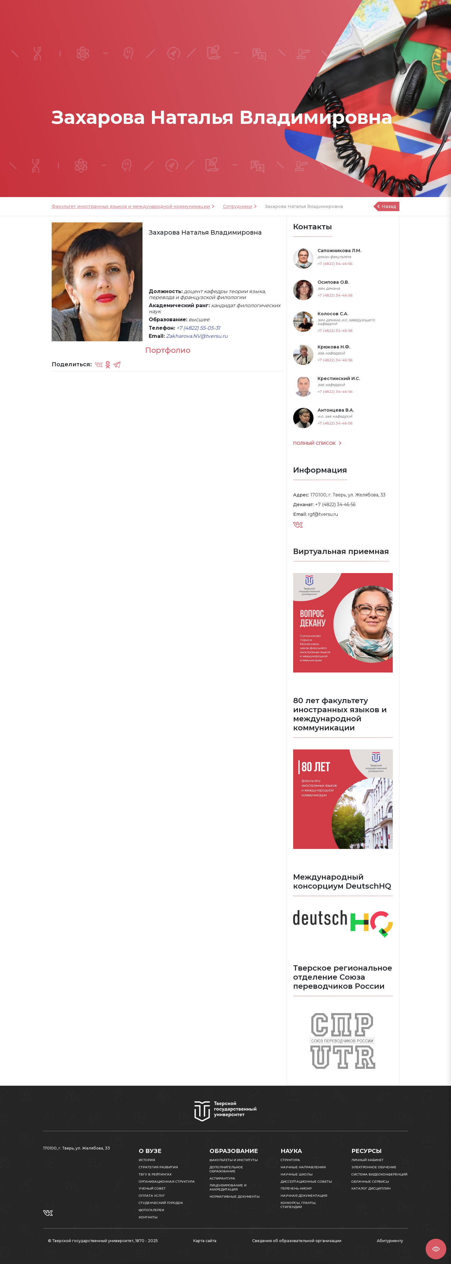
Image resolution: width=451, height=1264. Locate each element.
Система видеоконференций (379, 1174)
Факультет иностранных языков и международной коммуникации (131, 206)
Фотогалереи (151, 1210)
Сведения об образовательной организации (296, 1240)
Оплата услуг (152, 1196)
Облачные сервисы (370, 1182)
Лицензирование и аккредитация (228, 1187)
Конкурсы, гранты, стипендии (298, 1205)
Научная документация (304, 1196)
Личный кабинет (367, 1160)
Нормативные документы (235, 1197)
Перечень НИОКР (296, 1188)
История (147, 1160)
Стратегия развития (158, 1167)
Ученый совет (152, 1188)
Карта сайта (204, 1240)
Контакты (148, 1217)
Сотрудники (237, 206)
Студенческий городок (161, 1203)
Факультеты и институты (234, 1160)
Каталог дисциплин (371, 1188)
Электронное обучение (374, 1167)
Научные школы (297, 1174)
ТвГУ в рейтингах (155, 1174)
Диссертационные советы (306, 1182)
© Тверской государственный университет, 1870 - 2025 (103, 1240)
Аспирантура (222, 1178)
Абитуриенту (390, 1240)
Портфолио (167, 350)
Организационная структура (167, 1182)
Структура (290, 1160)
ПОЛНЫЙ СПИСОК (315, 443)
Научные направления (303, 1167)
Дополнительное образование (226, 1169)
